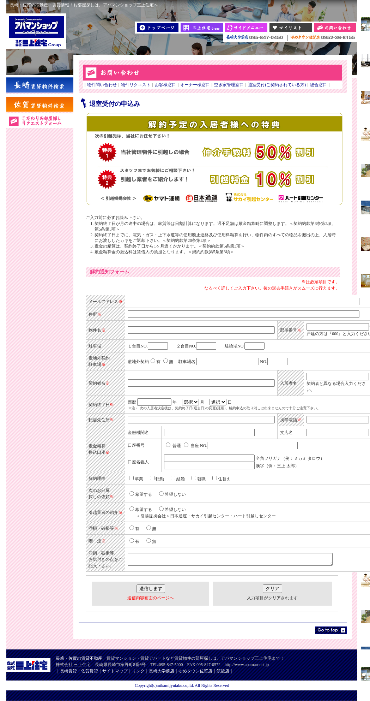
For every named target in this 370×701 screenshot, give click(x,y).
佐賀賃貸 (89, 671)
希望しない (172, 494)
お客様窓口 (165, 84)
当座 (191, 445)
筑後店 (223, 671)
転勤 (157, 478)
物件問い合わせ (102, 84)
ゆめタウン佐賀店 (195, 671)
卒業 (136, 478)
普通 (173, 445)
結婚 (178, 478)
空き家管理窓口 (229, 84)
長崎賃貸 (68, 671)
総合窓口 (318, 84)
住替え (221, 478)
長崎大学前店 (161, 671)
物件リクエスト (136, 84)
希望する (140, 494)
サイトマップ (115, 671)
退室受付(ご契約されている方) (277, 84)
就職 (199, 478)
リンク (138, 671)
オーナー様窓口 (195, 84)
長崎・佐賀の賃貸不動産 (79, 658)
